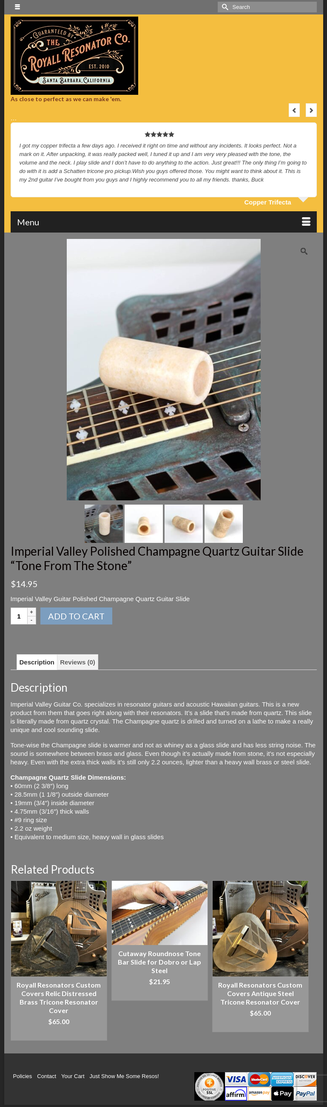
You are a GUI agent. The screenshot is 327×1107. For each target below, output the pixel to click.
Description (37, 662)
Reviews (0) (77, 662)
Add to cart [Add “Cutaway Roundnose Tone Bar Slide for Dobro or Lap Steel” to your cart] (159, 994)
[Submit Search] (224, 7)
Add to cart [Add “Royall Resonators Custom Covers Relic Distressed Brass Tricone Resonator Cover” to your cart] (59, 1034)
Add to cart (76, 616)
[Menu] (164, 222)
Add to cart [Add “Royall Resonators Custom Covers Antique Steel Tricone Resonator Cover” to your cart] (260, 1026)
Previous (294, 110)
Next (311, 110)
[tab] (37, 662)
